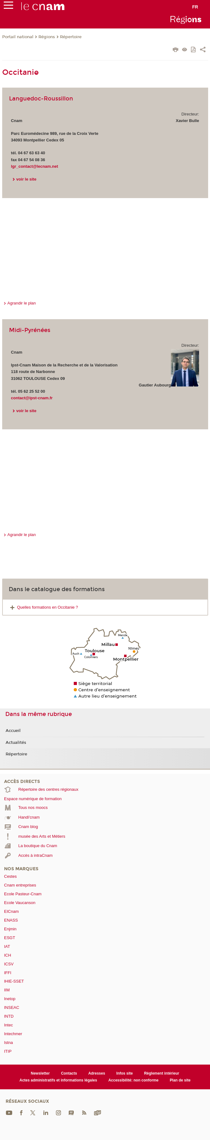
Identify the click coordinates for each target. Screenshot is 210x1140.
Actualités (16, 742)
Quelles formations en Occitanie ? (47, 607)
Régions (46, 36)
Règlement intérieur (161, 1073)
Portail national (17, 36)
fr (195, 6)
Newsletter (40, 1073)
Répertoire (71, 36)
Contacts (69, 1073)
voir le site (26, 179)
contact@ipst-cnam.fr (31, 398)
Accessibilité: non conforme (133, 1080)
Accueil (13, 730)
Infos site (124, 1073)
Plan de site (180, 1080)
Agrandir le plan (22, 303)
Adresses (96, 1073)
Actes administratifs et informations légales (58, 1080)
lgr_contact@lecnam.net (34, 166)
